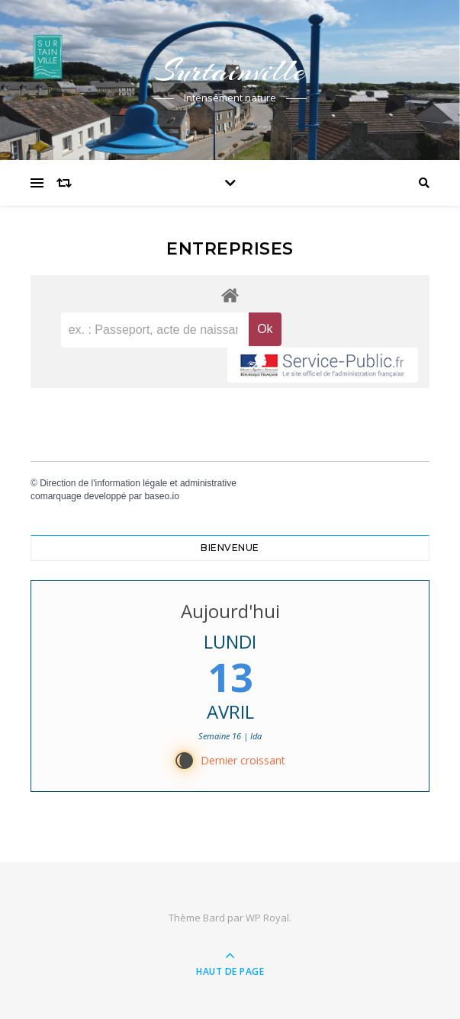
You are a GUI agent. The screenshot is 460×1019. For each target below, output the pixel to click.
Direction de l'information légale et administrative (138, 483)
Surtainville (230, 70)
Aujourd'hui (230, 610)
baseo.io (161, 496)
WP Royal (267, 917)
